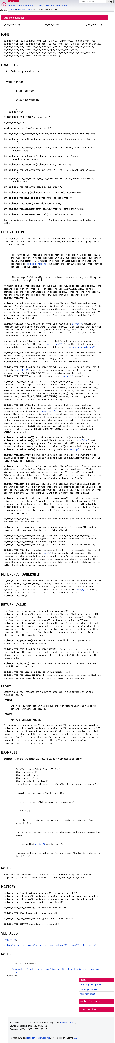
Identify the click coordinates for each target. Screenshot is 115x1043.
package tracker (88, 989)
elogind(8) (10, 939)
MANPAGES (13, 1)
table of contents (90, 1001)
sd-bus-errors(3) (36, 264)
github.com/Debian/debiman (38, 1038)
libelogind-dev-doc (24, 10)
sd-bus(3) (9, 945)
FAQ (41, 5)
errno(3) (77, 323)
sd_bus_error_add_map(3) (82, 347)
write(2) (40, 844)
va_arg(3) (67, 376)
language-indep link (90, 984)
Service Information (56, 5)
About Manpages (27, 5)
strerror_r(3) (49, 411)
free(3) (47, 553)
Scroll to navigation (14, 17)
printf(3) (22, 370)
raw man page (87, 993)
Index (12, 5)
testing (13, 10)
